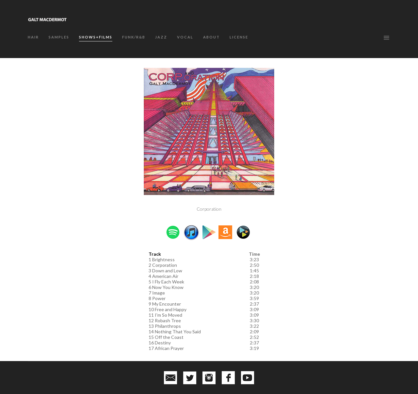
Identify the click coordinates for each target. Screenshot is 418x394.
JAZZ (161, 37)
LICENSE (239, 37)
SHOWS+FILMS (95, 37)
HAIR (33, 37)
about (211, 37)
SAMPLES (59, 37)
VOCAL (185, 37)
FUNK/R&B (133, 37)
